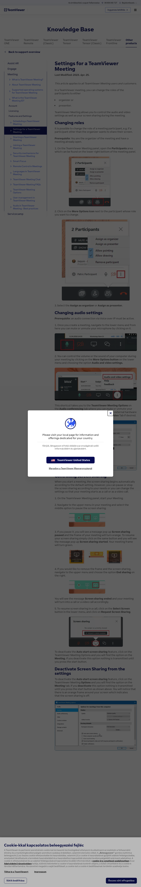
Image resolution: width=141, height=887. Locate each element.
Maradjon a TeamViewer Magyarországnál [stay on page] (70, 468)
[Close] (110, 413)
